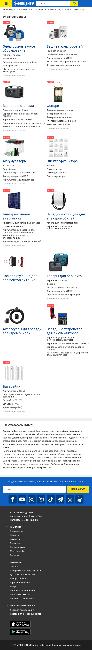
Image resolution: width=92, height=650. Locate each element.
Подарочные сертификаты (24, 590)
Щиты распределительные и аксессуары (18, 70)
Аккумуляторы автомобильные (19, 172)
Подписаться (78, 489)
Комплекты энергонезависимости (21, 126)
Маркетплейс (17, 551)
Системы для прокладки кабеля (20, 62)
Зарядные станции (18, 106)
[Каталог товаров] (6, 3)
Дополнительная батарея (16, 110)
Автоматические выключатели (63, 65)
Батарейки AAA (11, 404)
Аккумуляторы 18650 (14, 391)
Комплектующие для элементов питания (20, 278)
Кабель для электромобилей (62, 223)
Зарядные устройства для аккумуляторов (64, 331)
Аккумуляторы (15, 161)
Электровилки (10, 65)
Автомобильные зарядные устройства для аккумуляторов (67, 353)
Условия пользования (22, 610)
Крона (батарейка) (12, 407)
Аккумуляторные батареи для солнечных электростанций (19, 231)
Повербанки (9, 169)
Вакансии (15, 543)
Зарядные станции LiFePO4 (17, 119)
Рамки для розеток (57, 172)
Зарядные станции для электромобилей (66, 216)
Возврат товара (18, 578)
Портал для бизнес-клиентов (25, 614)
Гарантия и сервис (20, 582)
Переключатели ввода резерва (63, 294)
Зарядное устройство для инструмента (68, 343)
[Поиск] (74, 3)
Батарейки (8, 165)
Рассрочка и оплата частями (25, 570)
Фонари (53, 106)
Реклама (14, 555)
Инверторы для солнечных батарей (22, 223)
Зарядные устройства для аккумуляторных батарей (61, 338)
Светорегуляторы (56, 176)
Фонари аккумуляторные (60, 110)
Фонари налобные (56, 113)
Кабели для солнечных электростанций (15, 236)
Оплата (14, 566)
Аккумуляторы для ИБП (59, 58)
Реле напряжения (56, 51)
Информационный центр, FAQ (26, 516)
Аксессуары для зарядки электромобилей (23, 331)
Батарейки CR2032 (12, 400)
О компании (16, 531)
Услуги (13, 586)
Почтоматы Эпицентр (21, 598)
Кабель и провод (12, 55)
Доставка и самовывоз (22, 574)
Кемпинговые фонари (58, 124)
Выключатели (54, 169)
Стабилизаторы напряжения (62, 54)
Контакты (15, 539)
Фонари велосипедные (59, 117)
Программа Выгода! (20, 594)
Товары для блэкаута (64, 276)
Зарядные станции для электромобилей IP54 (59, 227)
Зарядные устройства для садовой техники (65, 348)
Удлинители (9, 58)
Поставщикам (17, 547)
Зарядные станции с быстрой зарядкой (24, 123)
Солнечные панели (13, 226)
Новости (14, 535)
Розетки (51, 165)
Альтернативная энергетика (16, 216)
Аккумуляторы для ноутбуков (18, 180)
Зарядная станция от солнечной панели (20, 114)
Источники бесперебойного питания (66, 61)
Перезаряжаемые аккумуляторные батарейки (21, 395)
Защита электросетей (65, 46)
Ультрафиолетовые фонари (61, 121)
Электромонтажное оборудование (19, 48)
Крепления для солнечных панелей (22, 241)
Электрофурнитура (62, 161)
